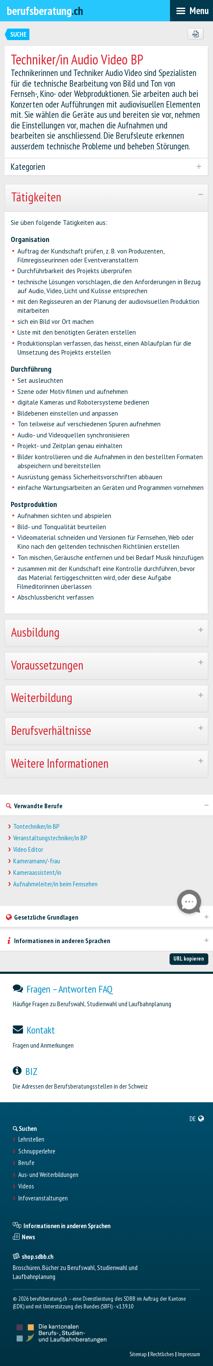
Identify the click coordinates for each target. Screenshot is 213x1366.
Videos (26, 1186)
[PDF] (195, 34)
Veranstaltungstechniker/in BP (50, 838)
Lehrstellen (31, 1139)
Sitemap (138, 1354)
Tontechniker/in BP (36, 826)
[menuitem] (197, 1118)
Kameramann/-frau (36, 861)
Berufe (26, 1163)
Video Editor (28, 849)
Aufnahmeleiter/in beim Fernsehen (55, 884)
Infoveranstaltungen (43, 1198)
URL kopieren (188, 958)
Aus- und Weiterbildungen (48, 1175)
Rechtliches (162, 1354)
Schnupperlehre (36, 1151)
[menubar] (191, 10)
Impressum (189, 1354)
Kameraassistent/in (37, 872)
